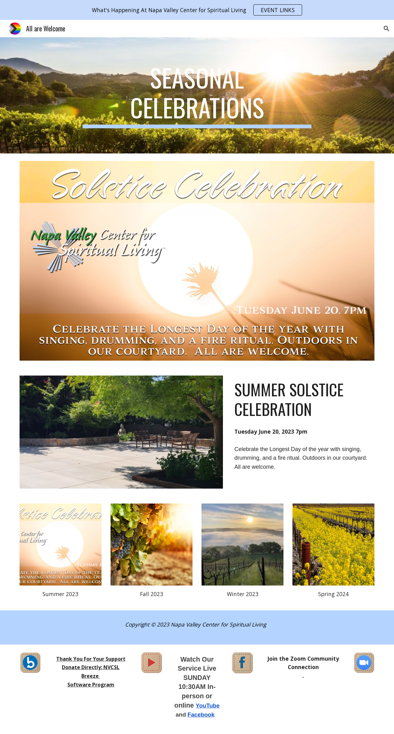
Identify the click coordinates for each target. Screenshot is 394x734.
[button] (386, 28)
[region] (197, 10)
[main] (197, 95)
